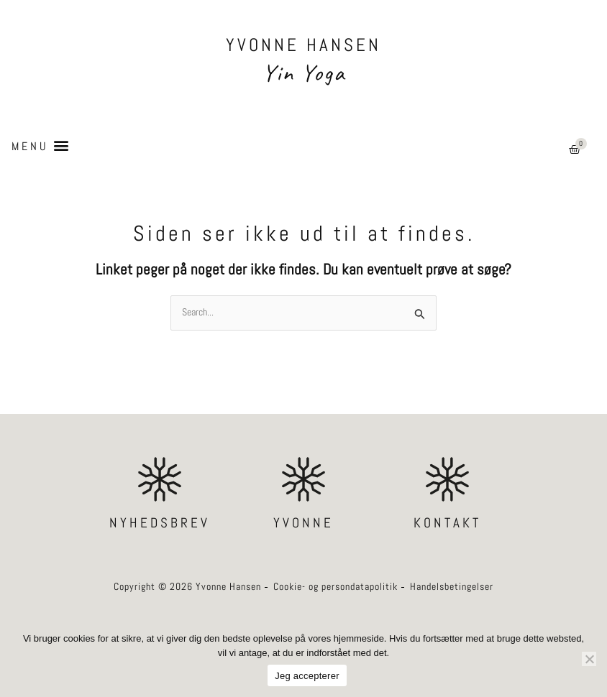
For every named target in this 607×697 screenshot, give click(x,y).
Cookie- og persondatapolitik (335, 587)
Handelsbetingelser (451, 587)
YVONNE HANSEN (303, 45)
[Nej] (589, 659)
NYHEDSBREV (159, 523)
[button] (40, 145)
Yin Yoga (304, 72)
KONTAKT (447, 523)
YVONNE (303, 523)
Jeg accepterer (307, 675)
